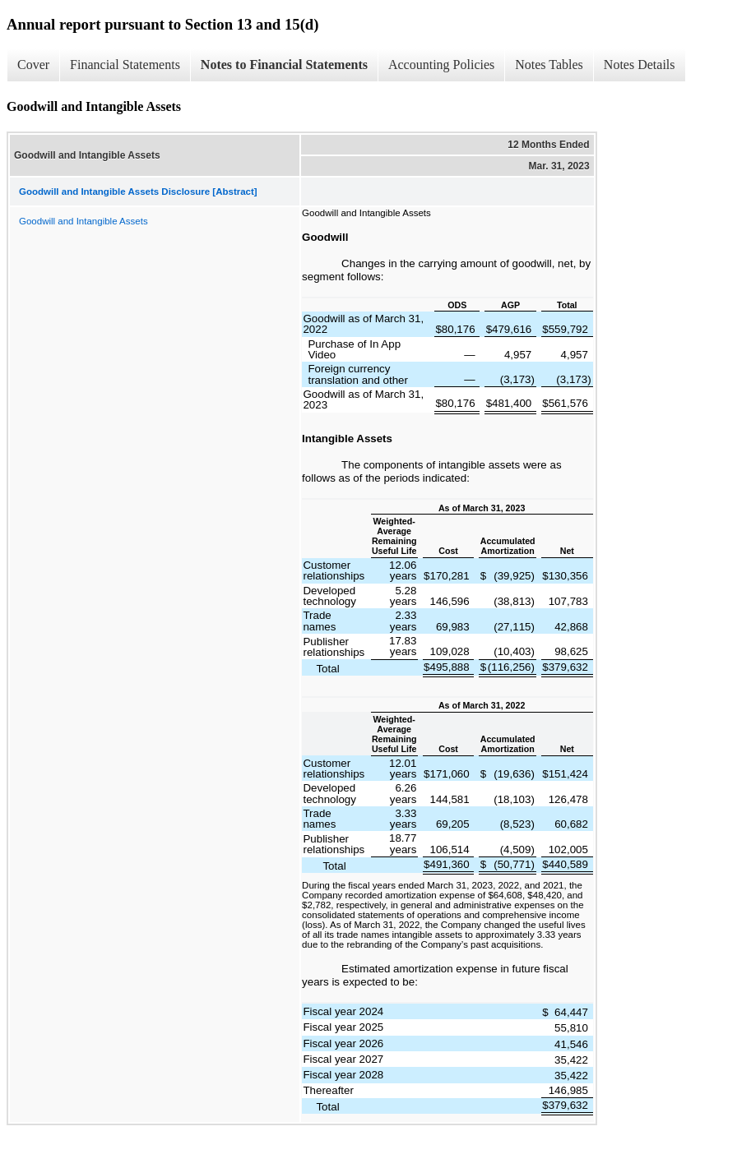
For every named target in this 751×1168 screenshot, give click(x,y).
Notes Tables (549, 65)
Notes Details (639, 65)
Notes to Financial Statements (284, 65)
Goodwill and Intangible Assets (83, 221)
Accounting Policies (441, 65)
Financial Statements (125, 65)
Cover (33, 65)
